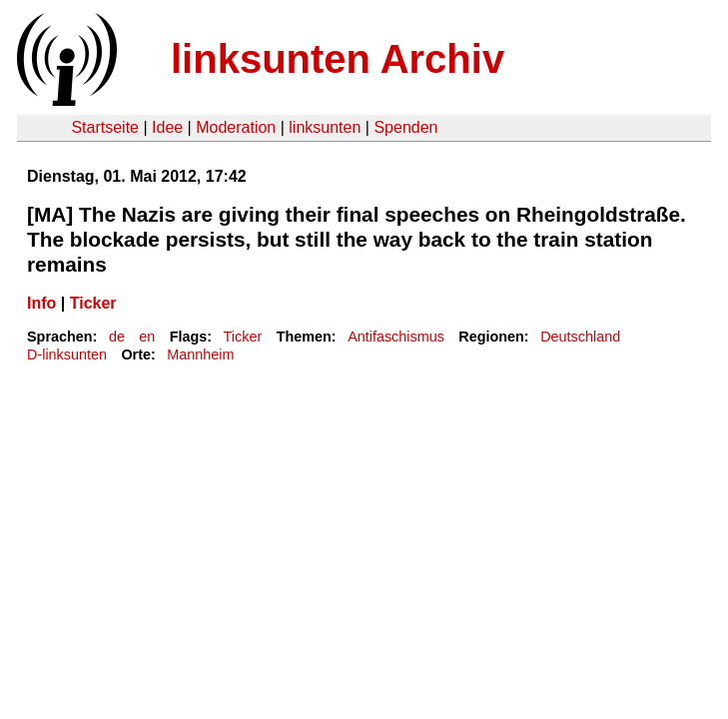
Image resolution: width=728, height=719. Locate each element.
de (117, 337)
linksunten (325, 127)
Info (41, 303)
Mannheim (200, 354)
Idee (167, 127)
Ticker (93, 303)
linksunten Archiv (337, 59)
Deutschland (580, 337)
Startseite (105, 127)
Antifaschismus (396, 337)
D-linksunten (67, 354)
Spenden (405, 127)
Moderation (236, 127)
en (147, 337)
